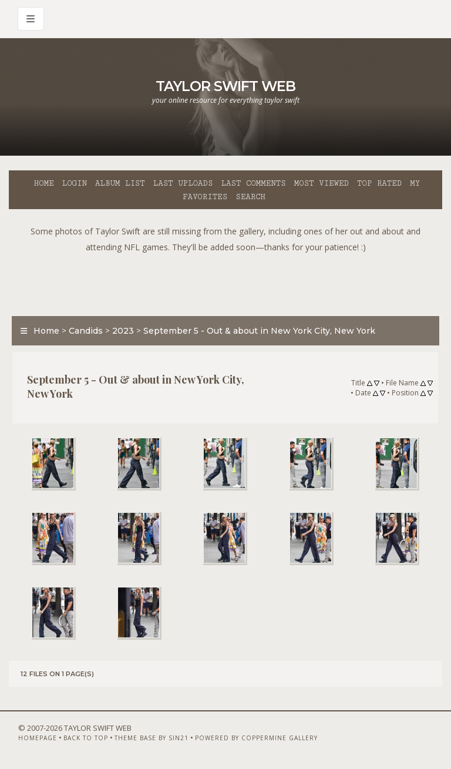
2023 (123, 330)
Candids (86, 330)
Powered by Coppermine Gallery (256, 738)
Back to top (85, 738)
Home (44, 183)
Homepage (37, 738)
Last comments (253, 183)
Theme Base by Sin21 (152, 738)
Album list (120, 183)
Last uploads (183, 183)
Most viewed (321, 183)
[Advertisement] (225, 281)
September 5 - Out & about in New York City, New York (259, 330)
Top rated (379, 183)
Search (250, 197)
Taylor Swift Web (225, 86)
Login (74, 183)
